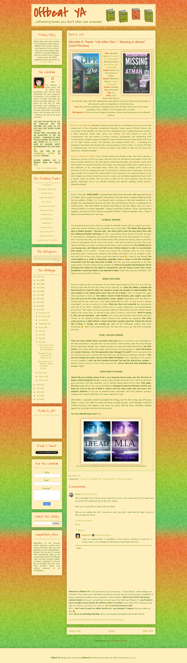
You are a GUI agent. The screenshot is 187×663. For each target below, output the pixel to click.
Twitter (113, 81)
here (99, 414)
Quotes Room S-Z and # (47, 240)
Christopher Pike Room (47, 189)
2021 (38, 295)
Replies (81, 530)
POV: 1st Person (117, 479)
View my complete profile (47, 168)
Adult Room (47, 223)
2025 (38, 280)
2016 (38, 384)
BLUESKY (37, 156)
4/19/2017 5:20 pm (89, 494)
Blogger (132, 657)
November (43, 316)
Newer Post (75, 630)
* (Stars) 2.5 (84, 479)
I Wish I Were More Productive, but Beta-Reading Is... (46, 347)
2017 (38, 309)
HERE (36, 165)
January (42, 380)
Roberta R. (86, 535)
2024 (38, 284)
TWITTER (51, 153)
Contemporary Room (46, 206)
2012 (38, 399)
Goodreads (110, 84)
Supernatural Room (46, 197)
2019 (38, 302)
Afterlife (94, 479)
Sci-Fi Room (47, 202)
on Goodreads (110, 59)
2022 (38, 291)
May (40, 338)
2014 (38, 392)
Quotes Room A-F (46, 231)
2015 (38, 388)
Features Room (47, 227)
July (40, 331)
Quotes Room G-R (46, 236)
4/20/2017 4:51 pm (103, 535)
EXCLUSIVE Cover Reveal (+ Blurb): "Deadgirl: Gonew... (45, 364)
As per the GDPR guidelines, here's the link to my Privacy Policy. (96, 619)
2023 (38, 287)
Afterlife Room (47, 193)
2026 (38, 276)
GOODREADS (39, 153)
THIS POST (53, 142)
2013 (38, 395)
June (40, 334)
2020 (38, 298)
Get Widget (57, 260)
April (40, 342)
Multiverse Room (47, 210)
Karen (77, 494)
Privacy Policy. (47, 62)
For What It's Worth (83, 520)
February (42, 376)
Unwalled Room (47, 219)
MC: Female (104, 479)
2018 (38, 306)
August (41, 327)
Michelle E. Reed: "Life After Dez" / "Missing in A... (46, 355)
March (41, 373)
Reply (77, 524)
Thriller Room (46, 214)
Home (112, 630)
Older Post (148, 630)
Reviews (129, 479)
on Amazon (113, 56)
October (42, 320)
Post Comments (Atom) (117, 640)
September (43, 323)
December (43, 313)
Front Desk (46, 185)
